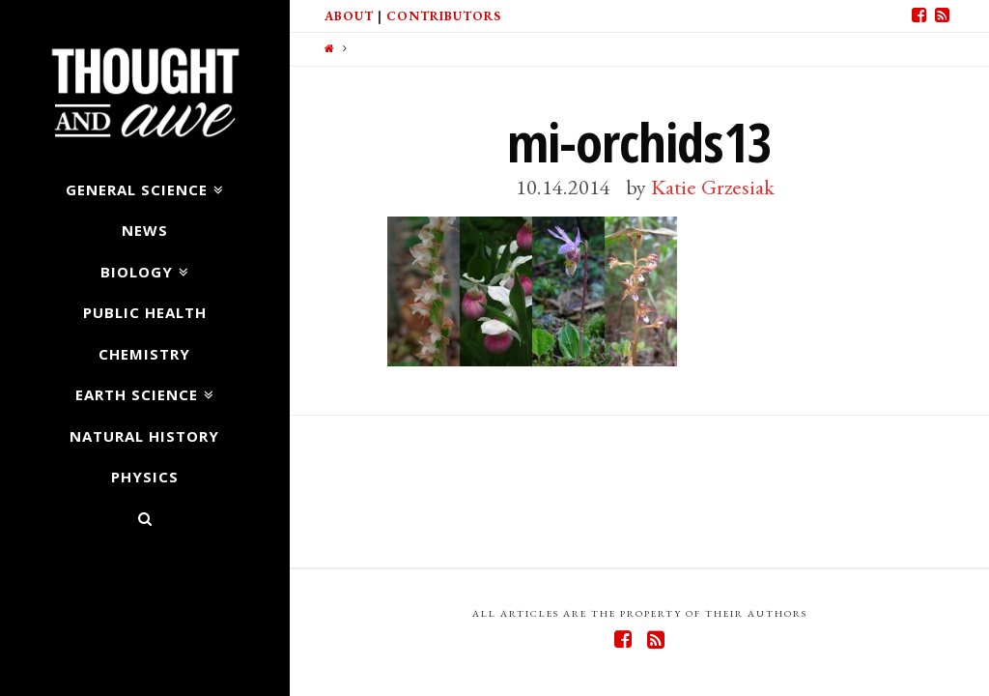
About (349, 16)
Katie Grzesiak (713, 186)
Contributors (443, 16)
